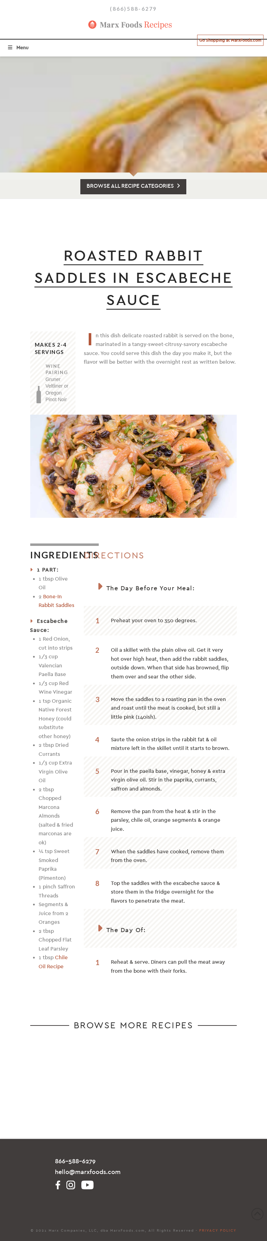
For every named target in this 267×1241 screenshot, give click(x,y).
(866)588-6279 (133, 9)
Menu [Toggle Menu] (18, 48)
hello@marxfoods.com (88, 1172)
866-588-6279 (75, 1161)
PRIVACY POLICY (217, 1231)
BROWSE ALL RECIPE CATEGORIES (133, 186)
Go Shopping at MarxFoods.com (230, 40)
